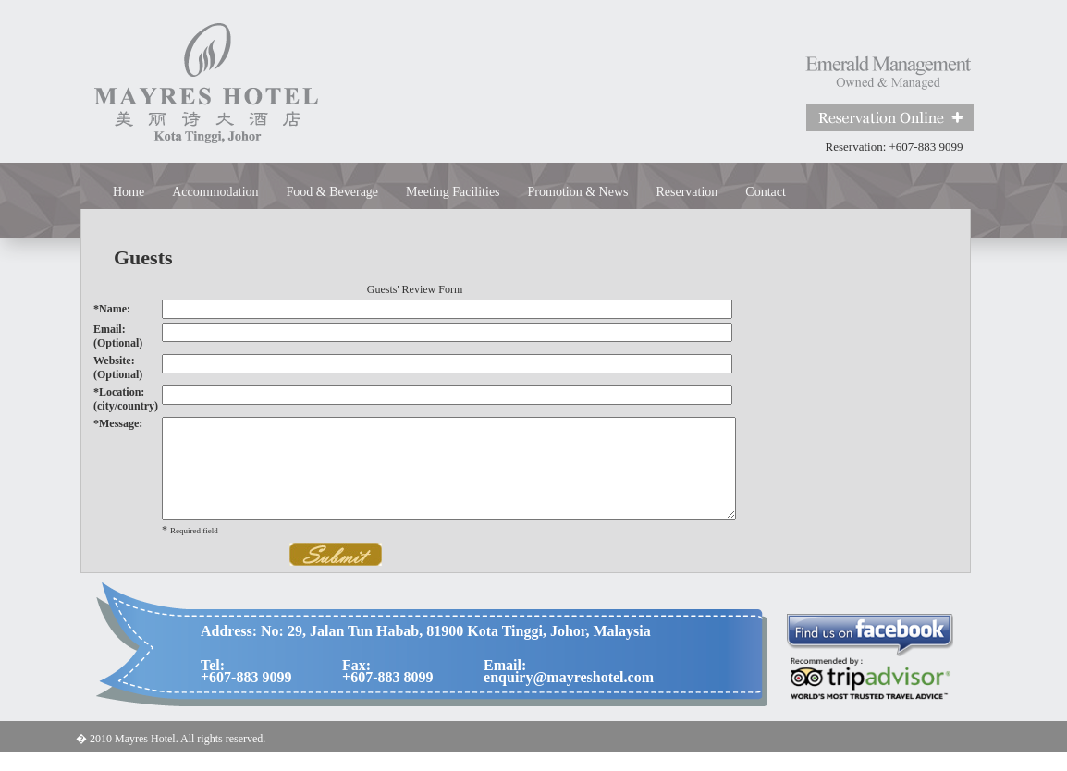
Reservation (686, 192)
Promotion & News (578, 192)
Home (128, 192)
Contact (765, 192)
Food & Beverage (333, 192)
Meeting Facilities (452, 192)
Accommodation (215, 192)
